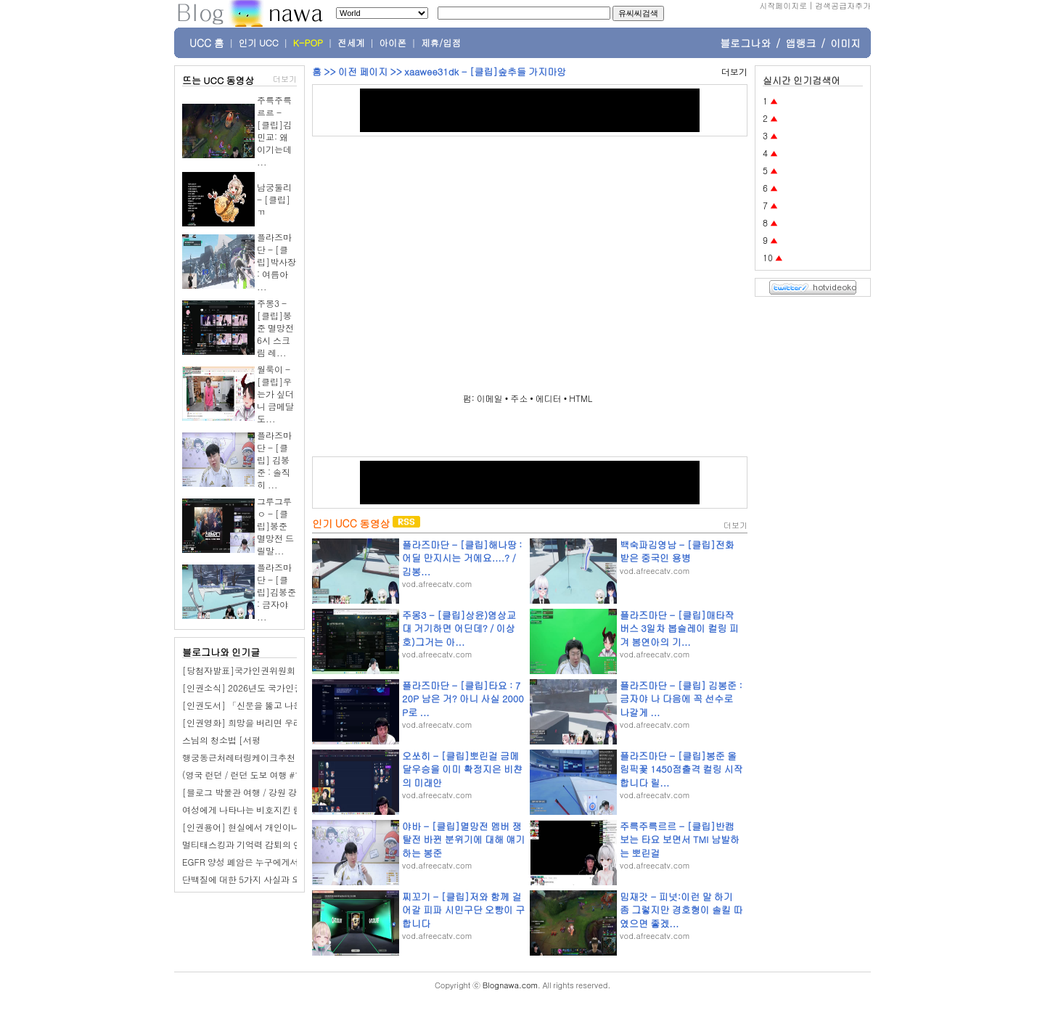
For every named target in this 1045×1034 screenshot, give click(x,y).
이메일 (490, 398)
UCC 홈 (206, 43)
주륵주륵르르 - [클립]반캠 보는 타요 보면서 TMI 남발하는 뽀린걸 (679, 839)
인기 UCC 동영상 (351, 523)
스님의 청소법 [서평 (221, 740)
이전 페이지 (363, 71)
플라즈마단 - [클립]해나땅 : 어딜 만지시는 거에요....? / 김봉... (462, 558)
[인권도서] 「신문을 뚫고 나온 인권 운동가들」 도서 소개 (294, 705)
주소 (519, 398)
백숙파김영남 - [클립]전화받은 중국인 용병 (677, 551)
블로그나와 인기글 (221, 652)
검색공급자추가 (843, 5)
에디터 (549, 398)
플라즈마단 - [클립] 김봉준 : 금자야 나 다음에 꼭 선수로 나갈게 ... (681, 698)
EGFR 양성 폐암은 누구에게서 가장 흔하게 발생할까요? (290, 861)
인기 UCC (259, 42)
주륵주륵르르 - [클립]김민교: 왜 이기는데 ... (274, 131)
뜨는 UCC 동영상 (218, 80)
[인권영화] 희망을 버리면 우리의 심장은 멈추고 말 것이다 (294, 722)
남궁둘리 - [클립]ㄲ (274, 199)
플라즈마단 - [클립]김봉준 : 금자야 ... (276, 592)
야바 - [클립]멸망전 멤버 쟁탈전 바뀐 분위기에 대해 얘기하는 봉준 (463, 839)
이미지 (845, 43)
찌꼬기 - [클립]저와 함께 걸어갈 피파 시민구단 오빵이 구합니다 (463, 910)
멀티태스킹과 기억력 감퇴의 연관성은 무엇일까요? (280, 844)
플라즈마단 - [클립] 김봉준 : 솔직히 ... (274, 460)
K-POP (308, 42)
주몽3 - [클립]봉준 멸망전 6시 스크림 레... (275, 327)
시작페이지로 (783, 5)
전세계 (351, 42)
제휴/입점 (441, 42)
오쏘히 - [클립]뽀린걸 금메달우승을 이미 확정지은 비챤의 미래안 (462, 769)
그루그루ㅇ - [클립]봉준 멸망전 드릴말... (275, 526)
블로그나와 (745, 43)
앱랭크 (800, 43)
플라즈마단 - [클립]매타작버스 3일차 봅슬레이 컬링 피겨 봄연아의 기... (679, 628)
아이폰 (393, 42)
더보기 (285, 78)
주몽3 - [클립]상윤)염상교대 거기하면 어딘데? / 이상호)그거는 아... (459, 628)
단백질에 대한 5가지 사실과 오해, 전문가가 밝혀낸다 (284, 879)
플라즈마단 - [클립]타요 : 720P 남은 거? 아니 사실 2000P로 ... (463, 698)
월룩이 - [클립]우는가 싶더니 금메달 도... (275, 393)
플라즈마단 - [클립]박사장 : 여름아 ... (276, 261)
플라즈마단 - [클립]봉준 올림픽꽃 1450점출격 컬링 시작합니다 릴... (681, 769)
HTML (580, 398)
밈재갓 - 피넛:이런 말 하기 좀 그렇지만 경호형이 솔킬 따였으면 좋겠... (681, 910)
